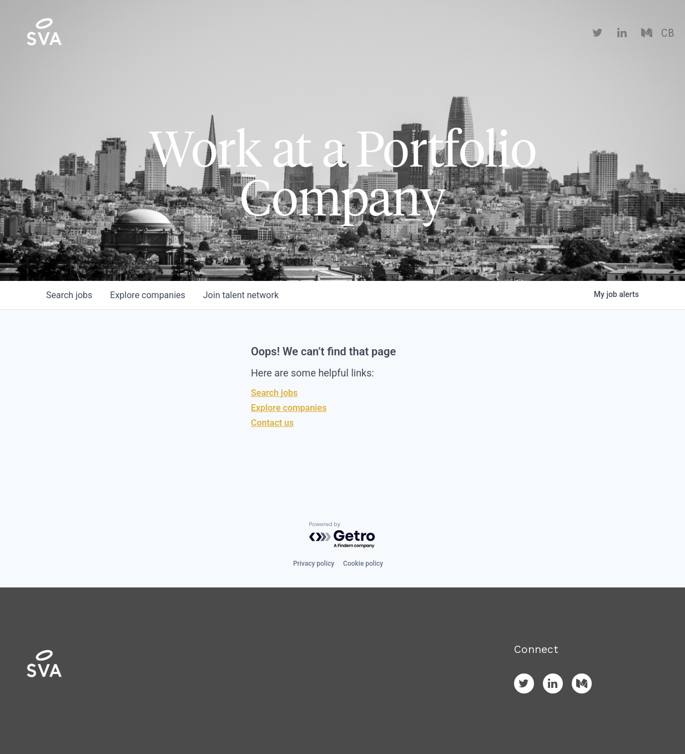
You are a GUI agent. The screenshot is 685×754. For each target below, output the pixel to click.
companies (147, 295)
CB (667, 33)
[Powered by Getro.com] (342, 535)
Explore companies (288, 408)
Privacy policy (313, 563)
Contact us (272, 423)
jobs (69, 295)
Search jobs (274, 393)
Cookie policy (363, 563)
